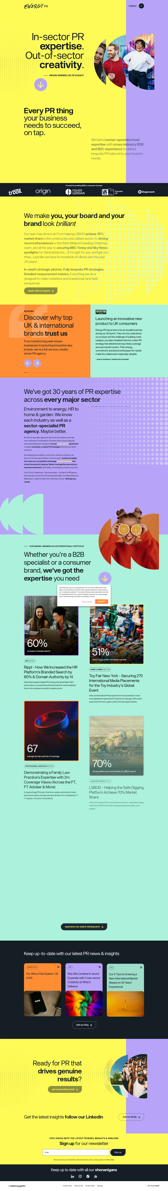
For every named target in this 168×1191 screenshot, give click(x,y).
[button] (136, 5)
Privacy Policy (90, 1186)
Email (47, 1152)
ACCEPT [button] (102, 601)
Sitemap (100, 1186)
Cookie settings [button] (86, 601)
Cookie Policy (67, 1186)
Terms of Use (78, 1186)
